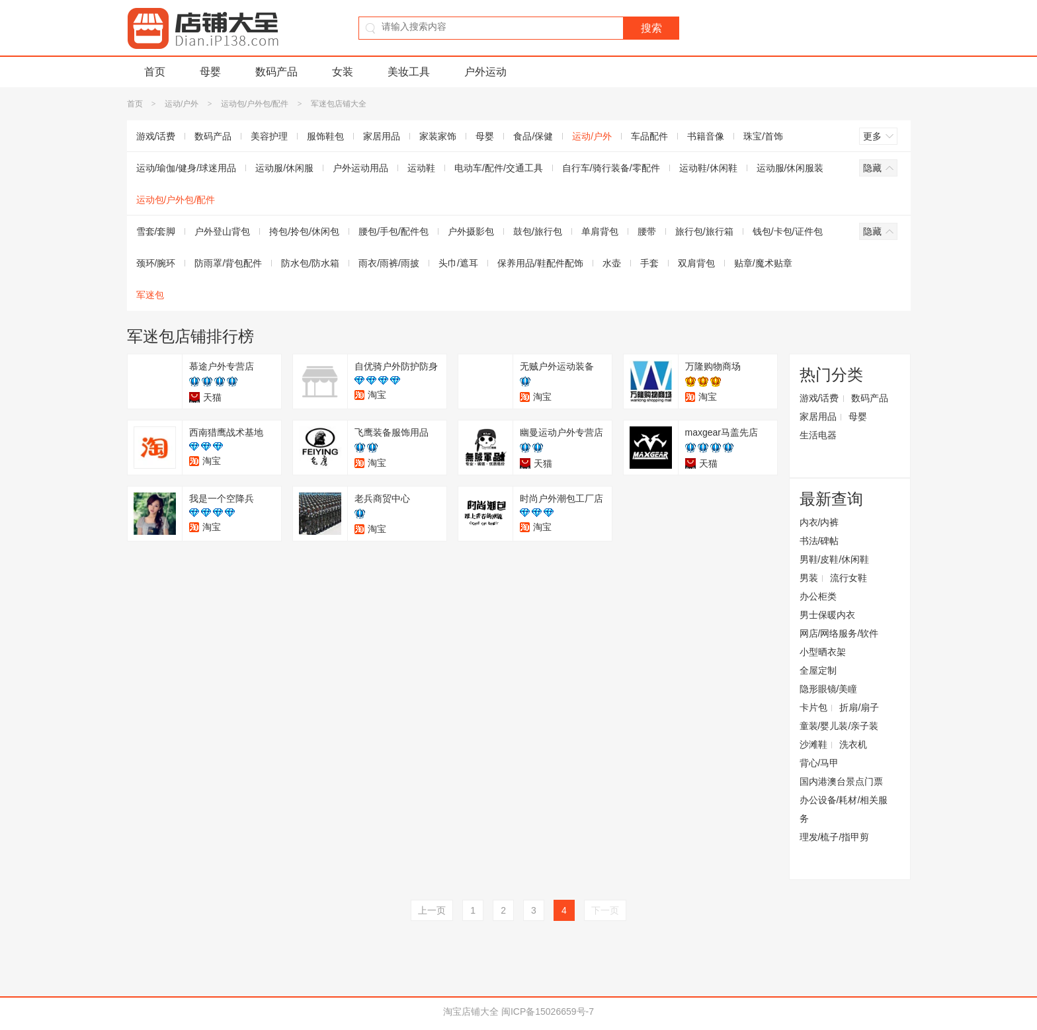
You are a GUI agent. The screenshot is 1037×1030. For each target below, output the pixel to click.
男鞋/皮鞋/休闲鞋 (835, 559)
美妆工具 (409, 71)
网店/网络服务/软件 (839, 633)
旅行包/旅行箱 (704, 231)
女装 (342, 71)
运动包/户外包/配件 (255, 103)
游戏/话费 (156, 136)
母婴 (210, 71)
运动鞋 (421, 168)
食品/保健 (533, 136)
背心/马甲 (819, 763)
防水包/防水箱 (310, 263)
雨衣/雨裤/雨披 (388, 263)
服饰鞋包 (325, 136)
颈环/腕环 (156, 263)
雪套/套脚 (156, 231)
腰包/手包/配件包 (393, 231)
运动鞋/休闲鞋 (708, 168)
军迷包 (150, 295)
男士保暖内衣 (827, 615)
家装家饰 (437, 136)
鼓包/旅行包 (537, 231)
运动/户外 (181, 103)
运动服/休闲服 (284, 168)
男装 (809, 578)
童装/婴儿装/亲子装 (839, 726)
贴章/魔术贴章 (763, 263)
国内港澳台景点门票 (841, 781)
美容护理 (269, 136)
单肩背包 (599, 231)
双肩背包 (696, 263)
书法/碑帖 (819, 540)
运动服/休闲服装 (790, 168)
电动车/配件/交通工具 (498, 168)
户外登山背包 (222, 231)
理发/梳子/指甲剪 (835, 837)
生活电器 (818, 435)
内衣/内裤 (819, 522)
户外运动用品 (360, 168)
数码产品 (276, 71)
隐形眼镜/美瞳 (829, 689)
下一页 (605, 910)
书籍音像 (705, 136)
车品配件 (649, 136)
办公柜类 (818, 596)
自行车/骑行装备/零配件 (611, 168)
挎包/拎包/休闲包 (304, 231)
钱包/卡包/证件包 (788, 231)
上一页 (432, 910)
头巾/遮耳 (458, 263)
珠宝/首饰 (763, 136)
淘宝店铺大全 (471, 1011)
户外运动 (485, 71)
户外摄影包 (471, 231)
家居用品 (381, 136)
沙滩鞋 (813, 744)
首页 (154, 71)
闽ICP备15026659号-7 (547, 1011)
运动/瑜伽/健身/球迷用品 (186, 168)
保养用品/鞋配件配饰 (540, 263)
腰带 (647, 231)
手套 (649, 263)
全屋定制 (818, 670)
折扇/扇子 (859, 707)
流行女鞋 (848, 578)
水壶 (611, 263)
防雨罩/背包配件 (228, 263)
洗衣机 (853, 744)
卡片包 (813, 707)
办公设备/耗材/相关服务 (844, 809)
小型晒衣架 (823, 652)
